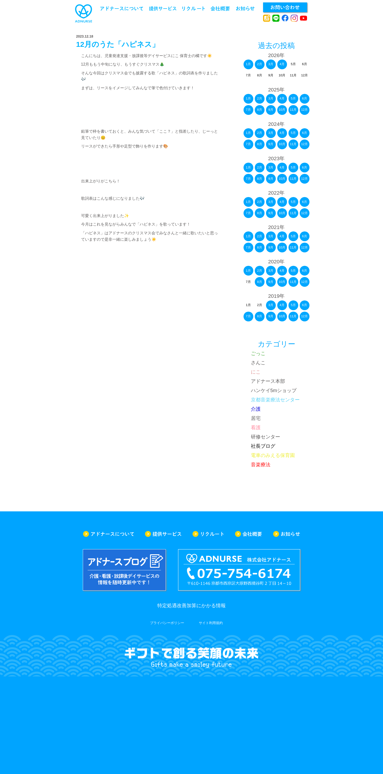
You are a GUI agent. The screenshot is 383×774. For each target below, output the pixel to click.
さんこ (258, 362)
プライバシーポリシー (167, 623)
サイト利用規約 (211, 623)
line (275, 18)
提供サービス (162, 8)
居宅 (256, 418)
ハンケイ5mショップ (274, 390)
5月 (293, 98)
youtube (303, 18)
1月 (248, 64)
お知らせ (245, 8)
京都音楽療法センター (275, 399)
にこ (256, 372)
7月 (248, 109)
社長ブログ (263, 446)
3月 (270, 64)
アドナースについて (121, 8)
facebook (285, 18)
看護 (256, 427)
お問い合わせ (285, 7)
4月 (281, 64)
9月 (270, 109)
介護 (256, 409)
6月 (304, 98)
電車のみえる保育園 (273, 455)
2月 (259, 64)
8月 (259, 109)
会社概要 (220, 8)
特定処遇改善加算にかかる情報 (191, 605)
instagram (294, 18)
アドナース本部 (268, 381)
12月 (304, 109)
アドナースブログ (266, 18)
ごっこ (258, 353)
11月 (293, 109)
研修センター (265, 436)
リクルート (193, 8)
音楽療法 (260, 464)
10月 (282, 109)
